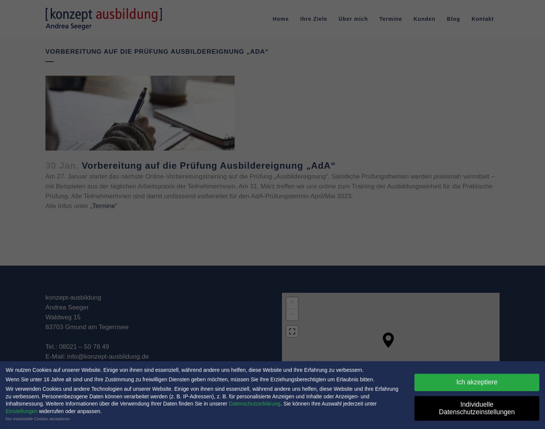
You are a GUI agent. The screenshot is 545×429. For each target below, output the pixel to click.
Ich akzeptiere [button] (477, 380)
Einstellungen (21, 409)
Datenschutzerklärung (254, 402)
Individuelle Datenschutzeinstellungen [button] (477, 406)
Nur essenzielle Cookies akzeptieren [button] (38, 417)
